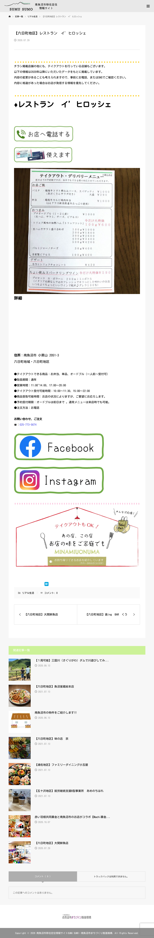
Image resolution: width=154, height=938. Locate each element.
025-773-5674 (28, 424)
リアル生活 (28, 593)
